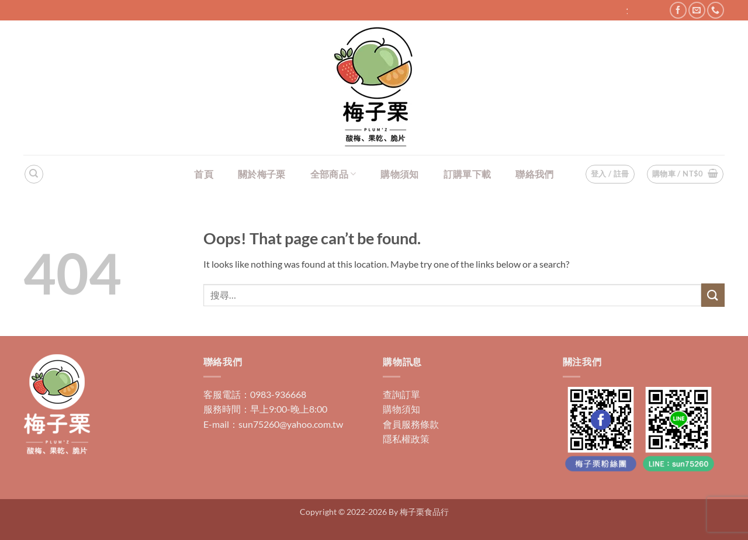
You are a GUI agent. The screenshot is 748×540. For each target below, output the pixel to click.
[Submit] (713, 294)
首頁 (203, 173)
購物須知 (399, 173)
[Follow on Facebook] (678, 10)
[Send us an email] (696, 10)
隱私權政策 (406, 438)
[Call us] (715, 10)
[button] (685, 174)
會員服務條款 (411, 424)
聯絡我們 (534, 173)
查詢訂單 (401, 394)
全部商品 (333, 174)
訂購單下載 (467, 173)
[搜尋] (34, 174)
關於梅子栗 (262, 173)
